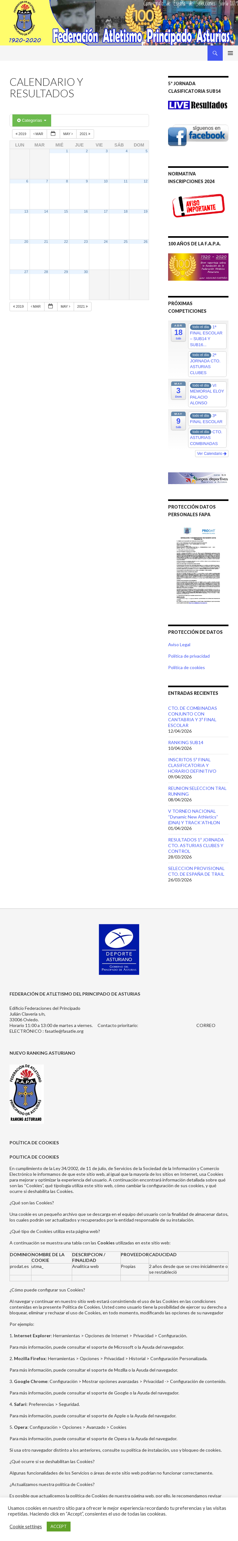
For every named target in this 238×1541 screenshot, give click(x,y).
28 (46, 272)
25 (126, 241)
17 (106, 211)
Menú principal (230, 53)
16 (86, 211)
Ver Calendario (212, 453)
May (68, 134)
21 (46, 241)
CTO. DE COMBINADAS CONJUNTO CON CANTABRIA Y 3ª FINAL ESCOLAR (192, 716)
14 (46, 211)
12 (145, 181)
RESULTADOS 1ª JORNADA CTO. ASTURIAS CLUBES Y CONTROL (196, 845)
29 (66, 272)
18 (126, 211)
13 (26, 211)
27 (26, 272)
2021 (86, 134)
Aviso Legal (179, 644)
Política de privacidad (189, 656)
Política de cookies (186, 667)
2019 (21, 134)
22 (66, 241)
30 (86, 272)
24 (106, 241)
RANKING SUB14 (185, 742)
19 (145, 211)
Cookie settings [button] (26, 1526)
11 (126, 181)
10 (106, 181)
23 (86, 241)
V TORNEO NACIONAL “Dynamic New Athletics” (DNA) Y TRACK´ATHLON (194, 816)
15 (66, 211)
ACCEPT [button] (59, 1526)
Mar (38, 134)
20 (26, 241)
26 (145, 241)
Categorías (31, 120)
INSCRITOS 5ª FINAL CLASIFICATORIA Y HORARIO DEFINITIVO (192, 765)
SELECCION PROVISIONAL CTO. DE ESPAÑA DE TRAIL (196, 871)
